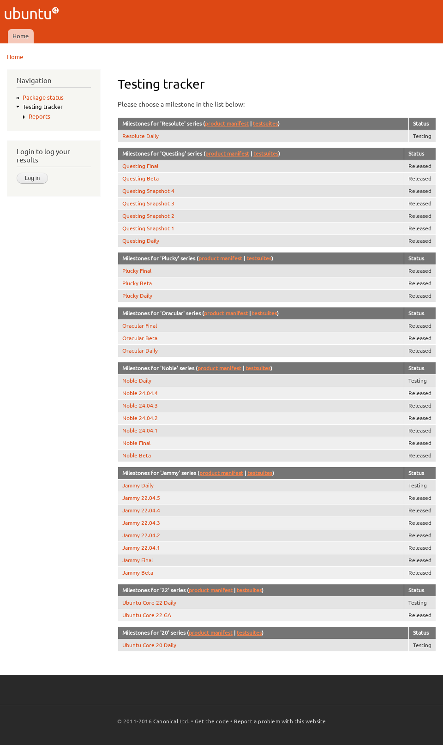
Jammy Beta (137, 573)
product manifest (227, 123)
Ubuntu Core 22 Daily (149, 603)
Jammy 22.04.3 (141, 523)
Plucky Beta (137, 283)
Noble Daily (136, 381)
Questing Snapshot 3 (148, 203)
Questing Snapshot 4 (148, 191)
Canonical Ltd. (171, 721)
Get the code (212, 721)
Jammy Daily (138, 485)
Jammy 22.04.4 (141, 510)
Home (20, 36)
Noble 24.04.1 (140, 430)
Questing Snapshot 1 (148, 228)
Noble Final (136, 443)
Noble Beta (136, 455)
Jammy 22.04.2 (141, 535)
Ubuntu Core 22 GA (146, 615)
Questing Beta (140, 178)
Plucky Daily (137, 296)
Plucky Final (136, 271)
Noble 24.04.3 (140, 406)
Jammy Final (137, 560)
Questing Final (140, 166)
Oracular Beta (139, 338)
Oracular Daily (140, 351)
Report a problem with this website (280, 721)
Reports (39, 116)
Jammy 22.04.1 (141, 548)
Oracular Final (139, 326)
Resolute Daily (140, 136)
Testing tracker (43, 106)
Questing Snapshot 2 (148, 216)
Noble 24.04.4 (140, 393)
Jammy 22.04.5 (141, 498)
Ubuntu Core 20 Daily (149, 645)
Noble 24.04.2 (140, 418)
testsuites (265, 123)
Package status (43, 97)
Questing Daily (140, 241)
